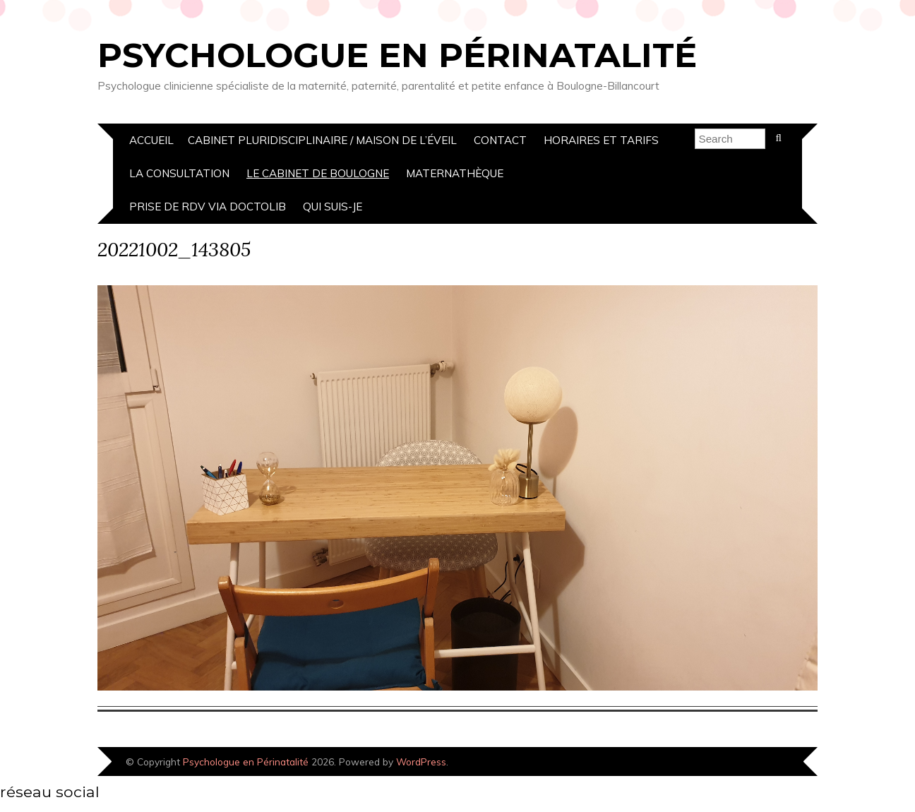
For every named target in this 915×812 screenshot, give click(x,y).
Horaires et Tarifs (601, 140)
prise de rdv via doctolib (207, 206)
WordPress (421, 762)
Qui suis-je (332, 206)
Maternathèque (454, 173)
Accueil (151, 140)
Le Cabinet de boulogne (317, 173)
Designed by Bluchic (769, 763)
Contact (500, 140)
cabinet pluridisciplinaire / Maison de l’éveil (322, 140)
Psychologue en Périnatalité (397, 55)
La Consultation (179, 173)
